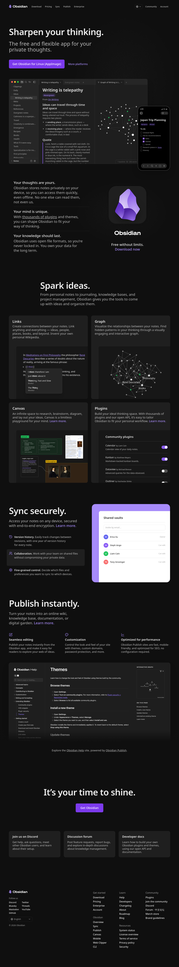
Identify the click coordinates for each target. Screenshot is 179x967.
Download (37, 6)
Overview (98, 922)
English (21, 919)
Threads (26, 905)
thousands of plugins (39, 216)
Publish (67, 6)
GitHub (12, 913)
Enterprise (79, 6)
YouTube (26, 909)
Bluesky (13, 905)
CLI (95, 946)
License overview (128, 934)
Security (123, 946)
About (122, 909)
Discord (150, 905)
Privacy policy (127, 942)
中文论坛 (159, 909)
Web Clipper (100, 942)
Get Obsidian (89, 808)
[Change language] (138, 6)
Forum (149, 909)
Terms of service (128, 938)
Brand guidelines (155, 918)
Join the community (156, 901)
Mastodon (14, 909)
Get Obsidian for (36, 64)
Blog (121, 918)
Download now (127, 249)
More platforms (78, 64)
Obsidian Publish (116, 750)
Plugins (150, 897)
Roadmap (124, 913)
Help (121, 897)
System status (127, 930)
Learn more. (66, 525)
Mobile (97, 938)
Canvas (97, 934)
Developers (125, 901)
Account (164, 6)
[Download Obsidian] (127, 210)
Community (151, 6)
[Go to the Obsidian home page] (18, 6)
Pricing (48, 6)
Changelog (125, 905)
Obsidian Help (75, 750)
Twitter (25, 902)
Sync (57, 6)
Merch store (152, 913)
